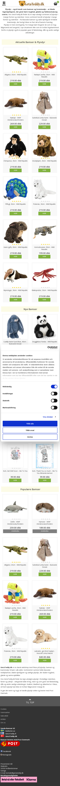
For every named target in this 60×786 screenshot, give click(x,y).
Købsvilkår (4, 716)
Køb (15, 84)
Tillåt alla (30, 424)
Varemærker (5, 712)
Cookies (3, 709)
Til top (30, 701)
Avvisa (30, 437)
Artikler (3, 719)
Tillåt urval (30, 430)
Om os (3, 723)
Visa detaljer (48, 417)
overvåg (15, 531)
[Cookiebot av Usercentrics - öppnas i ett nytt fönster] (47, 347)
